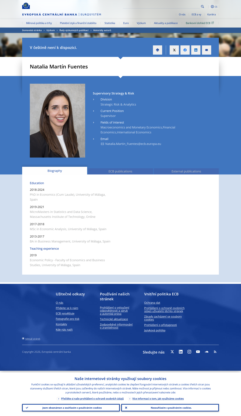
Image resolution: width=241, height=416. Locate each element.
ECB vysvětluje (65, 313)
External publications (186, 171)
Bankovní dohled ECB (200, 23)
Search (202, 6)
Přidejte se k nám (67, 308)
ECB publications (120, 171)
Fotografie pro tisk (67, 319)
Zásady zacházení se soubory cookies (163, 318)
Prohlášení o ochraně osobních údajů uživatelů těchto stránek (164, 309)
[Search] (184, 6)
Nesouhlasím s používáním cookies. (170, 407)
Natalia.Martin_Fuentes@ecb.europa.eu (133, 144)
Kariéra (211, 14)
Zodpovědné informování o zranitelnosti (116, 326)
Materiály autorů (102, 30)
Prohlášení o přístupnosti (160, 325)
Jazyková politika (154, 330)
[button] (208, 6)
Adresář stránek (32, 338)
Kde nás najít (64, 329)
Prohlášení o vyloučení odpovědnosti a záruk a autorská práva (114, 311)
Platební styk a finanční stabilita (78, 23)
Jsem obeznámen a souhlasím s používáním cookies (71, 407)
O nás (182, 14)
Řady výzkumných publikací (74, 30)
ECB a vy (196, 14)
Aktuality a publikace (166, 23)
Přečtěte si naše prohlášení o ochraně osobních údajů (92, 397)
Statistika (110, 23)
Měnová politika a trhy (39, 23)
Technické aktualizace (114, 319)
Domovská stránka (32, 30)
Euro (126, 23)
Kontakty (61, 324)
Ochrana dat (152, 302)
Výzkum (141, 23)
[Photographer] (82, 155)
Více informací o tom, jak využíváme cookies (158, 397)
